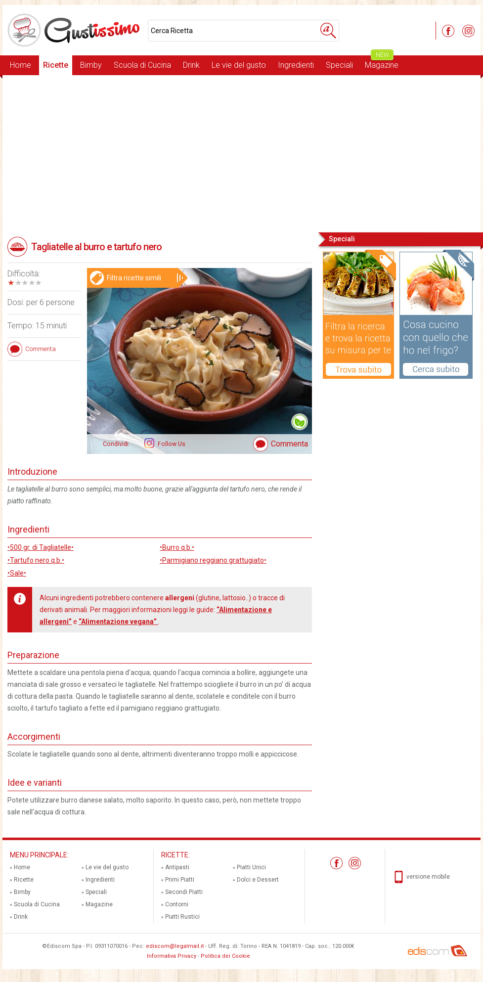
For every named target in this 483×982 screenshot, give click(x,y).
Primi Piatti (179, 879)
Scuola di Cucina (142, 65)
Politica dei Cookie (225, 956)
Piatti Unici (251, 867)
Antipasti (177, 867)
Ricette (55, 65)
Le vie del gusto (239, 65)
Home (20, 65)
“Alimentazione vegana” (118, 621)
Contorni (176, 904)
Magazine (381, 62)
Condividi (116, 444)
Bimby (91, 65)
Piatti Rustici (182, 916)
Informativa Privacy (171, 956)
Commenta (289, 443)
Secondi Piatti (184, 892)
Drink (191, 65)
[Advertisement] (241, 153)
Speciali (339, 65)
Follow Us (170, 444)
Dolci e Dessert (258, 879)
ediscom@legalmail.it (175, 946)
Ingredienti (296, 65)
